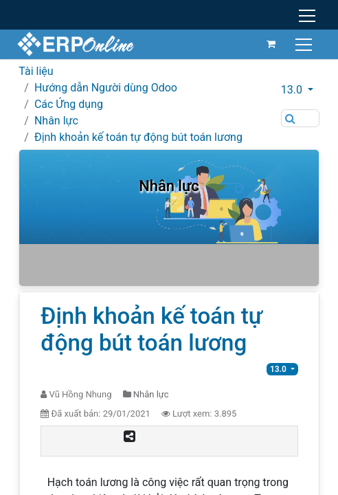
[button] (300, 90)
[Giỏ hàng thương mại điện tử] (269, 44)
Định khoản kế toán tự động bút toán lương (138, 137)
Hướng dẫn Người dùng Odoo (105, 87)
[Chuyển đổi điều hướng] (303, 43)
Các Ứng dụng (68, 104)
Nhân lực (56, 120)
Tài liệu (36, 71)
